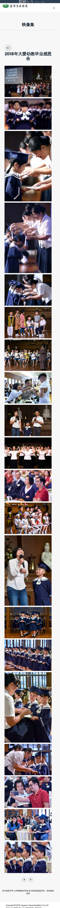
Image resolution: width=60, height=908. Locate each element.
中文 (37, 2)
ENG (43, 2)
